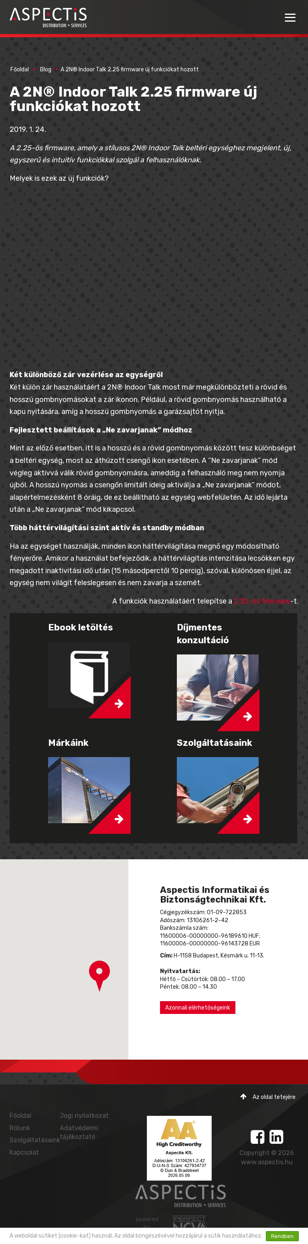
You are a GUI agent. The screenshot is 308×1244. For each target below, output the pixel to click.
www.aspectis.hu (267, 1162)
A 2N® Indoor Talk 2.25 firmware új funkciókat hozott (130, 69)
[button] (99, 976)
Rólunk (20, 1128)
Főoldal (19, 69)
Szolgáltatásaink (35, 1140)
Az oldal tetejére (268, 1097)
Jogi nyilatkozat (84, 1115)
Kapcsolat (24, 1152)
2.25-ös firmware (262, 601)
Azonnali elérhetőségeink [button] (197, 1007)
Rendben (282, 1236)
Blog (45, 69)
